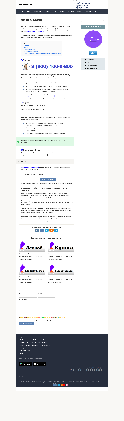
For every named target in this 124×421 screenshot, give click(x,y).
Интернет (47, 11)
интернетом (66, 94)
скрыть (34, 43)
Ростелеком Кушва (55, 284)
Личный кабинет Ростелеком (30, 198)
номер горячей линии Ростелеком (36, 32)
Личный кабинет (25, 11)
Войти (94, 53)
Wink (93, 62)
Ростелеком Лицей (93, 65)
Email (40, 324)
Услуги (55, 11)
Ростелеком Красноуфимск (29, 307)
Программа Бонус (93, 68)
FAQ (96, 11)
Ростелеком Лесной (26, 284)
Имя (20, 324)
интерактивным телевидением (35, 96)
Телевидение (37, 11)
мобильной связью (64, 96)
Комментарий (23, 329)
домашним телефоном (51, 96)
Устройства (71, 11)
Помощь (88, 11)
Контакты (80, 11)
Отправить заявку (47, 210)
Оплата (62, 11)
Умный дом (93, 59)
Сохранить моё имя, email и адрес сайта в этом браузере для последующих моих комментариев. (47, 350)
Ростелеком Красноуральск (58, 307)
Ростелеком (25, 4)
